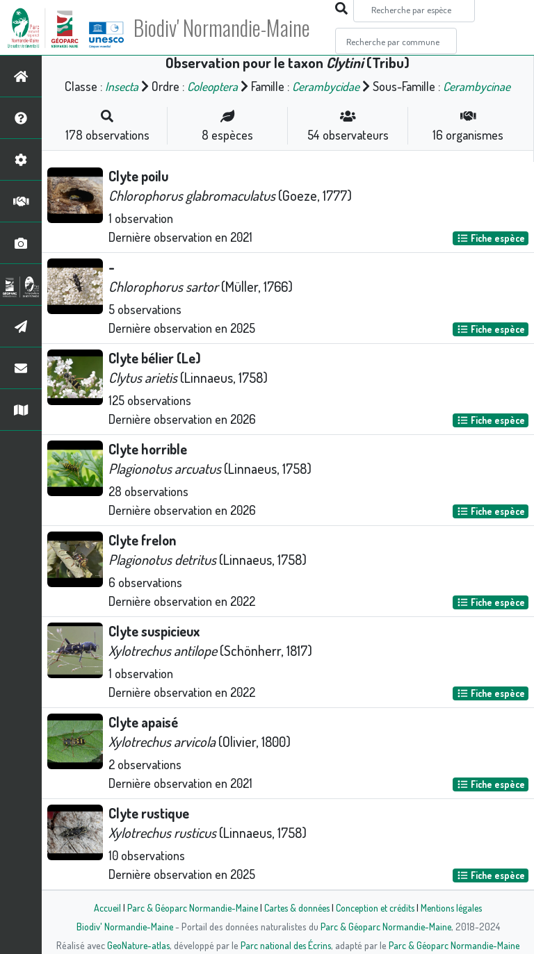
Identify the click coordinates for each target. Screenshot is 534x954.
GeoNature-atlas (136, 945)
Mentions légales (456, 907)
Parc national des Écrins (285, 945)
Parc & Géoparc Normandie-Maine (187, 907)
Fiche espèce (491, 238)
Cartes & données (295, 907)
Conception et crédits (376, 907)
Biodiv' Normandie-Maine (228, 28)
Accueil (101, 907)
